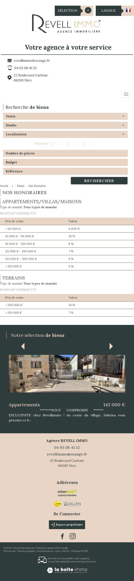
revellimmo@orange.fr (32, 60)
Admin (66, 551)
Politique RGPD (79, 551)
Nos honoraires (45, 551)
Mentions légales (26, 551)
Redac (20, 186)
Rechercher (99, 180)
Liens (58, 551)
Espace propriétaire (67, 525)
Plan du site (10, 551)
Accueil (4, 186)
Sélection (67, 10)
